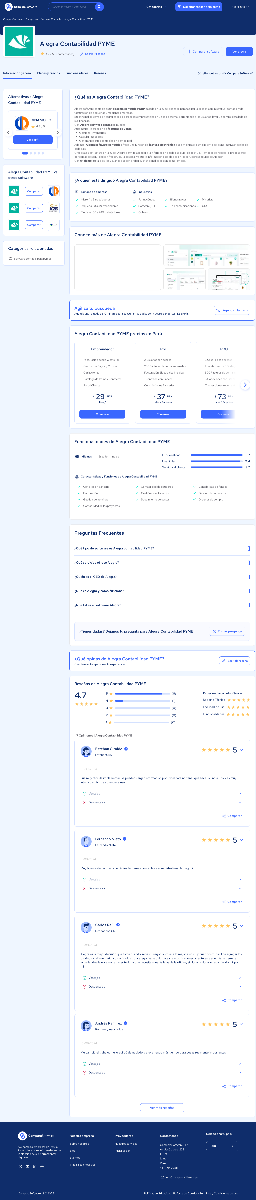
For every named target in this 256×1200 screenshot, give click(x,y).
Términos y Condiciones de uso (219, 1193)
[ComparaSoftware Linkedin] (20, 1166)
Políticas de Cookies (185, 1193)
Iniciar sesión (240, 7)
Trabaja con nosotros (82, 1164)
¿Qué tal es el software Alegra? (162, 605)
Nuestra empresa (82, 1136)
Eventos (75, 1157)
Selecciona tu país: (219, 1134)
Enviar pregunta (227, 631)
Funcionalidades (76, 73)
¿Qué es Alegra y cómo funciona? (162, 591)
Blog (72, 1150)
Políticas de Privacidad (157, 1193)
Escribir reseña (92, 54)
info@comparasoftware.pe (179, 1177)
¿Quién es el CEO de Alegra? (162, 577)
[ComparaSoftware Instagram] (42, 1166)
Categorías (156, 6)
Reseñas (100, 73)
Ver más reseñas (162, 1108)
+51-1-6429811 (169, 1167)
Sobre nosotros (79, 1143)
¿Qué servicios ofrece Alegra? (162, 562)
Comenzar (163, 414)
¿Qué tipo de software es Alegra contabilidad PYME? (162, 548)
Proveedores (124, 1136)
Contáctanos (169, 1136)
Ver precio (239, 51)
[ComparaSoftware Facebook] (34, 1166)
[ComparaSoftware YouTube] (27, 1166)
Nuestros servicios (126, 1143)
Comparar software (203, 51)
